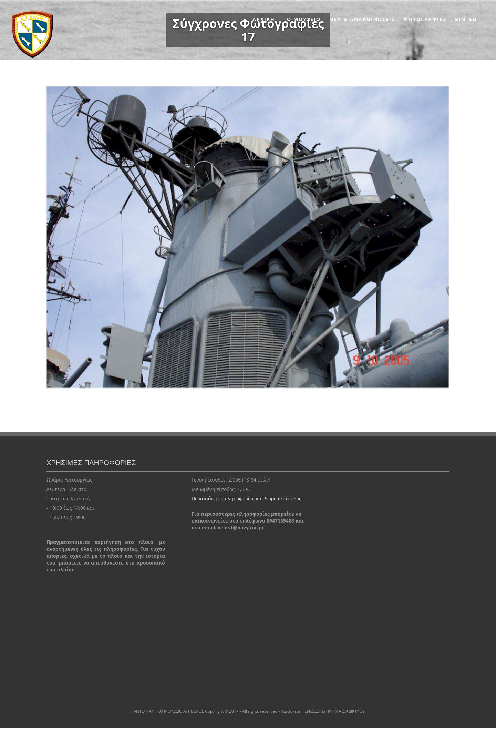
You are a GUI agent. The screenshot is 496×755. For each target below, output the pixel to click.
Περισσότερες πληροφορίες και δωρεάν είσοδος (246, 498)
